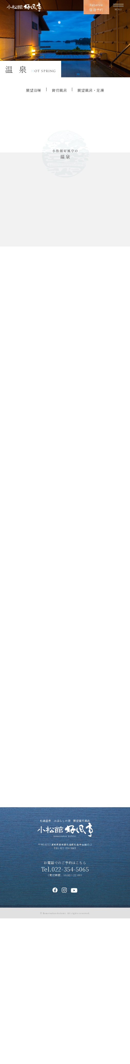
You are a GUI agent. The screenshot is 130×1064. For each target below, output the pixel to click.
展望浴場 (33, 90)
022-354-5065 (68, 993)
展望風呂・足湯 (90, 90)
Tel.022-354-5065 (65, 1015)
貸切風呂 (59, 90)
